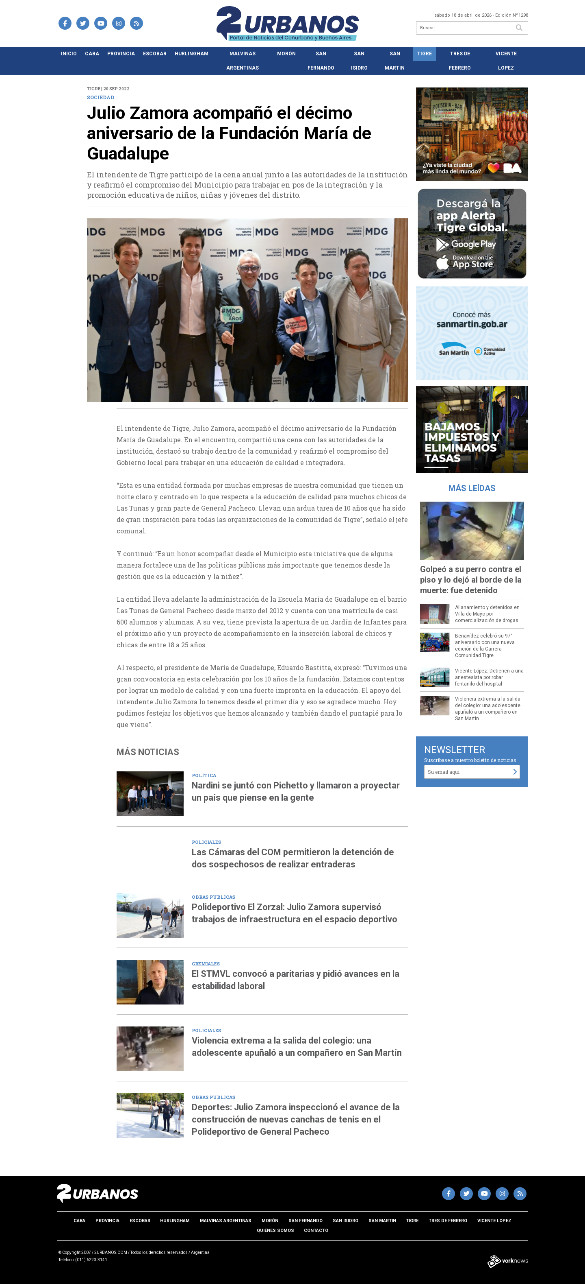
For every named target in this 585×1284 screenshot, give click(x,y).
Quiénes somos (275, 1230)
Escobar (155, 54)
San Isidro (359, 61)
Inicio (69, 54)
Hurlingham (191, 54)
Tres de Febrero (460, 61)
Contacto (316, 1230)
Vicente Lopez (506, 61)
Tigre (424, 54)
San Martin (395, 61)
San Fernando (321, 61)
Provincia (121, 54)
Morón (286, 54)
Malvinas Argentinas (242, 61)
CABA (92, 54)
